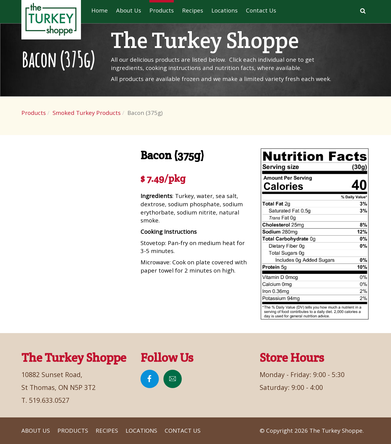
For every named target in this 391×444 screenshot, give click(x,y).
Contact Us (261, 10)
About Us (128, 10)
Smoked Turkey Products (87, 112)
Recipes (192, 10)
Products (161, 10)
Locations (224, 10)
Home (99, 10)
